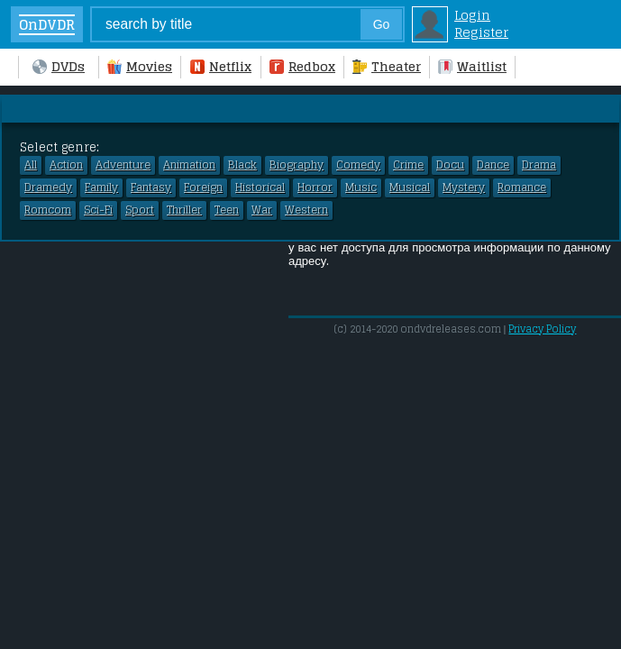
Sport (139, 210)
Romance (522, 187)
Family (101, 187)
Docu (450, 165)
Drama (539, 165)
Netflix (220, 66)
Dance (493, 165)
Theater (386, 66)
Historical (260, 187)
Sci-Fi (98, 210)
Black (242, 165)
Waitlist (472, 66)
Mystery (464, 187)
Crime (408, 165)
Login (472, 15)
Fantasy (151, 187)
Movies (139, 66)
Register (481, 32)
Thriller (184, 210)
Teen (227, 210)
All (30, 165)
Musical (409, 187)
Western (306, 210)
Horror (315, 187)
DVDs (58, 66)
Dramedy (48, 187)
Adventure (123, 165)
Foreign (203, 187)
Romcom (47, 210)
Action (66, 165)
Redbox (302, 66)
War (261, 210)
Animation (189, 165)
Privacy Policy (542, 329)
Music (361, 187)
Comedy (358, 165)
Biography (296, 165)
